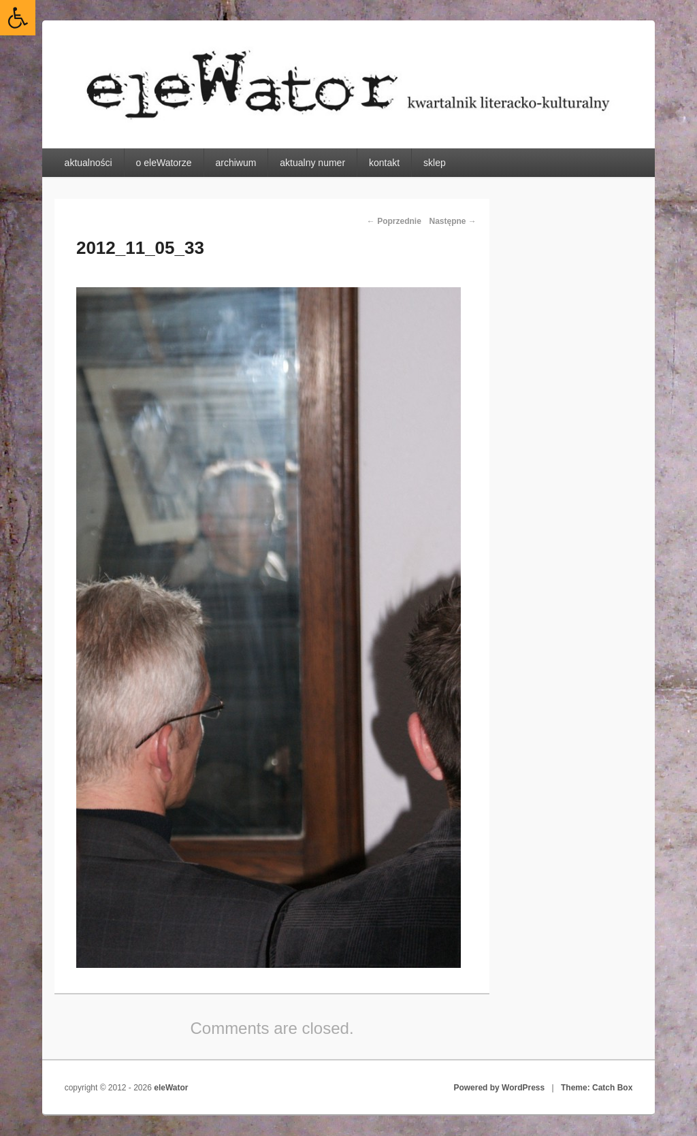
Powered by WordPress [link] (499, 1087)
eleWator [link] (171, 1087)
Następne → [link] (452, 221)
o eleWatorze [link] (164, 162)
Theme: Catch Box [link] (596, 1087)
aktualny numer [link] (312, 162)
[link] (17, 17)
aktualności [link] (88, 162)
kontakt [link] (384, 162)
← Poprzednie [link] (394, 221)
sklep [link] (434, 162)
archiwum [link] (235, 162)
